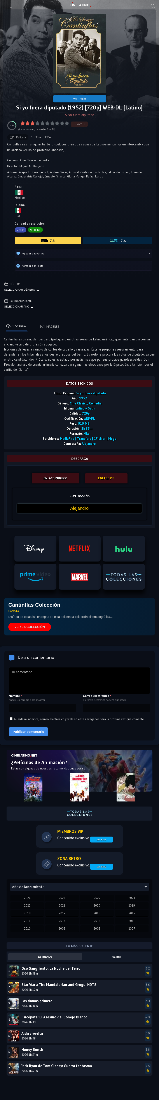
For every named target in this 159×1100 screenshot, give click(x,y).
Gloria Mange (76, 176)
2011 (132, 921)
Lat (18, 213)
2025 (62, 898)
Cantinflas (99, 172)
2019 (131, 905)
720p (20, 230)
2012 (97, 921)
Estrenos (45, 956)
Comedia (43, 160)
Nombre (15, 696)
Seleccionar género (22, 290)
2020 (97, 905)
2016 (97, 913)
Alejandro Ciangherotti (34, 172)
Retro (116, 956)
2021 (62, 905)
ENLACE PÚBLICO (55, 478)
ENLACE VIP (106, 478)
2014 (27, 921)
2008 (97, 928)
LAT (79, 5)
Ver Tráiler (79, 98)
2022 (27, 905)
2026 (27, 898)
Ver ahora (101, 839)
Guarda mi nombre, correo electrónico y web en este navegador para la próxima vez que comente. (79, 719)
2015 (132, 913)
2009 (62, 928)
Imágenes (49, 326)
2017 (62, 913)
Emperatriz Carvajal (30, 176)
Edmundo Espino (118, 172)
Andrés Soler (58, 172)
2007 (131, 928)
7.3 (48, 240)
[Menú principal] (14, 7)
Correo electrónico (97, 696)
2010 (27, 928)
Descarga (16, 326)
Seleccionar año (19, 307)
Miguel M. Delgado (31, 166)
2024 (97, 898)
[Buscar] (153, 6)
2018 (27, 913)
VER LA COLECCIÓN (29, 627)
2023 (132, 898)
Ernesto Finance (55, 176)
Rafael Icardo (94, 176)
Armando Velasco (80, 172)
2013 (62, 921)
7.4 (118, 240)
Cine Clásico (28, 160)
